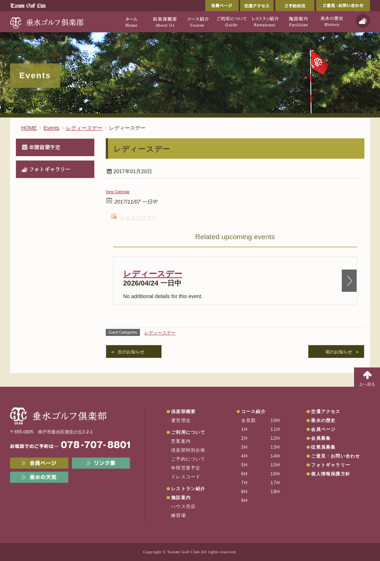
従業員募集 (323, 447)
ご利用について (188, 432)
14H (275, 456)
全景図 (248, 420)
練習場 (178, 515)
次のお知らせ (131, 351)
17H (275, 482)
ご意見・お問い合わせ (343, 5)
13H (275, 447)
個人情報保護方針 (330, 473)
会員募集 (321, 438)
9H (244, 500)
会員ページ (222, 5)
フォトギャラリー (50, 169)
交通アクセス (256, 5)
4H (244, 456)
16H (275, 473)
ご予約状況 (294, 5)
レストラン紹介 (188, 488)
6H (244, 473)
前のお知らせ (338, 351)
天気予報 (363, 21)
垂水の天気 (39, 477)
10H (275, 420)
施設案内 (181, 497)
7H (244, 482)
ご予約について (188, 459)
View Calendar (118, 192)
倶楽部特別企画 (188, 450)
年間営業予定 (44, 147)
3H (244, 447)
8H (244, 491)
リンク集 (101, 463)
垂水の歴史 (323, 420)
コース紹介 (253, 411)
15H (275, 465)
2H (244, 438)
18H (275, 491)
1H (244, 429)
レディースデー (138, 217)
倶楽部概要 (183, 411)
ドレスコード (185, 476)
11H (275, 429)
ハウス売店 (183, 506)
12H (275, 438)
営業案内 (181, 441)
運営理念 (181, 420)
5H (244, 465)
